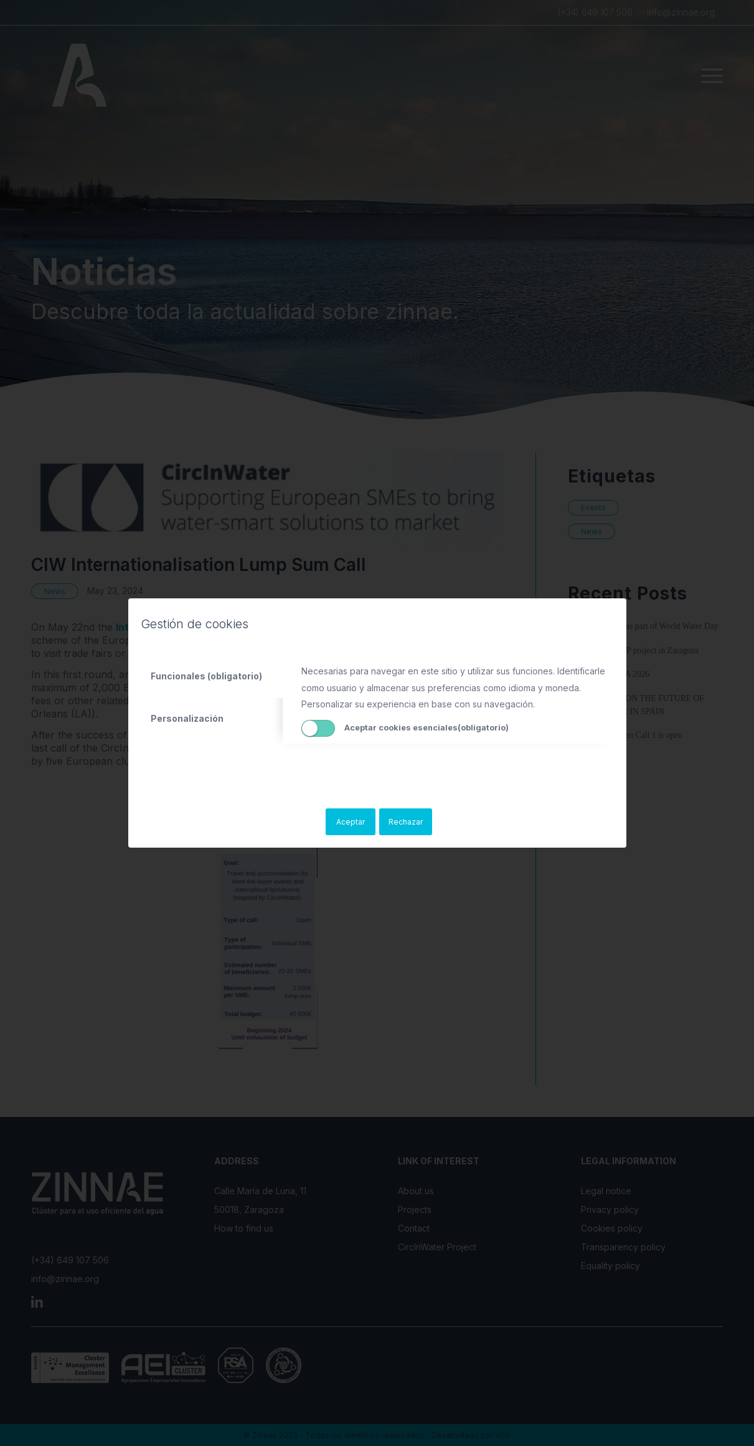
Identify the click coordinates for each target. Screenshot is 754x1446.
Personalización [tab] (187, 718)
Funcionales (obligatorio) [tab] (206, 676)
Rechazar (406, 821)
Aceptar (350, 821)
